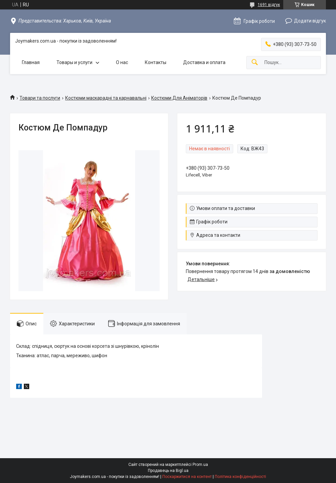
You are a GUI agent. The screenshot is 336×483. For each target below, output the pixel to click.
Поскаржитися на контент (187, 476)
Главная (31, 62)
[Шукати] (254, 62)
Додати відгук (310, 20)
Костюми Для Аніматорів (179, 98)
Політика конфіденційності (240, 476)
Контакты (155, 62)
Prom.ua (200, 464)
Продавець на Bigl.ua (168, 470)
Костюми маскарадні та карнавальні (105, 98)
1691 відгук (269, 4)
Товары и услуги (74, 62)
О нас (122, 62)
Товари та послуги (39, 98)
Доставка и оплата (204, 62)
